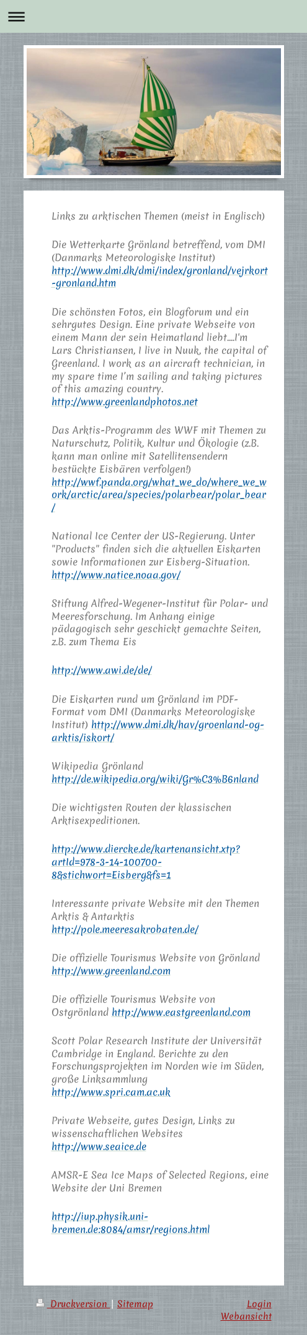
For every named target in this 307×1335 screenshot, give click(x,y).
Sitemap (135, 1303)
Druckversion (73, 1303)
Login (259, 1303)
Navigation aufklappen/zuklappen (153, 16)
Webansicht (246, 1316)
